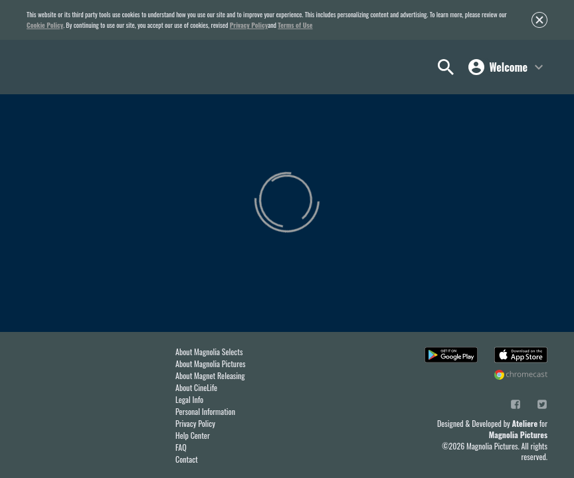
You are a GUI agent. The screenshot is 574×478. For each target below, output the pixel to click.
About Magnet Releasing (210, 375)
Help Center (192, 435)
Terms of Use (295, 25)
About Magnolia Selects (208, 351)
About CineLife (196, 387)
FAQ (181, 447)
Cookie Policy (45, 25)
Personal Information (205, 411)
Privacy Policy (249, 25)
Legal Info (189, 399)
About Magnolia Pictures (210, 363)
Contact (186, 459)
